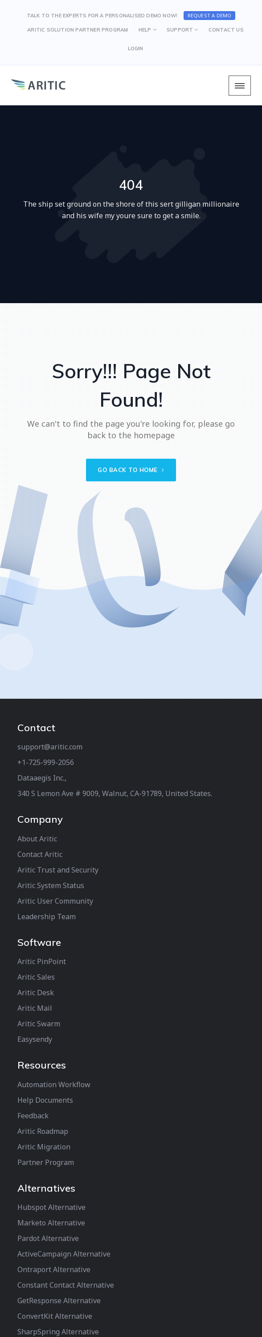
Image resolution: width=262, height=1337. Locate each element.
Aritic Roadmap (42, 1131)
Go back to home (131, 469)
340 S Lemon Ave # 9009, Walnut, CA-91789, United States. (114, 793)
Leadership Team (46, 916)
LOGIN (135, 48)
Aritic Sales (36, 977)
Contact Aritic (39, 854)
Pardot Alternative (48, 1238)
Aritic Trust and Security (57, 870)
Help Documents (45, 1100)
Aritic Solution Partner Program (77, 30)
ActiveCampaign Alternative (64, 1254)
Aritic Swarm (38, 1024)
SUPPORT (180, 30)
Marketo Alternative (51, 1223)
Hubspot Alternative (51, 1207)
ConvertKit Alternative (54, 1316)
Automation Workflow (53, 1084)
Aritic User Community (55, 901)
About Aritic (37, 839)
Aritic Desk (35, 992)
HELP (145, 30)
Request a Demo (210, 15)
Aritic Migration (43, 1147)
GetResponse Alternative (59, 1300)
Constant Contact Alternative (65, 1285)
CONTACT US (226, 30)
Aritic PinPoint (41, 961)
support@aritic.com (49, 747)
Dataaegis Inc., (41, 778)
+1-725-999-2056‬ (45, 762)
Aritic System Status (50, 885)
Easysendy (34, 1039)
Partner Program (45, 1162)
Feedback (33, 1116)
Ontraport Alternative (53, 1269)
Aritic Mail (34, 1008)
